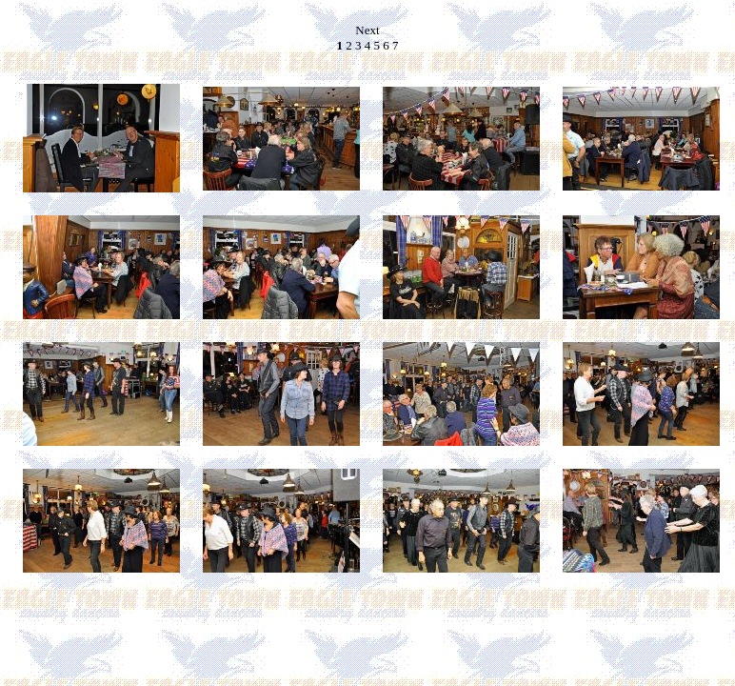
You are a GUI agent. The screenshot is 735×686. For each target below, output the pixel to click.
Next (367, 30)
